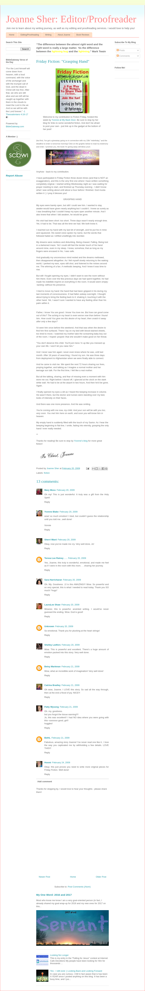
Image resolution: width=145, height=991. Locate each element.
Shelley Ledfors (52, 645)
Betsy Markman (52, 666)
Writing (48, 35)
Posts (121, 50)
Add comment (44, 781)
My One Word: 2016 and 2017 (54, 894)
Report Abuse (14, 175)
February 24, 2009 (61, 762)
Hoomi (47, 762)
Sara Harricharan (53, 580)
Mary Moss (50, 490)
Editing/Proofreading (30, 35)
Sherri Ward (50, 539)
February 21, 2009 (70, 666)
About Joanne (64, 35)
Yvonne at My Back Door (64, 120)
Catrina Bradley (52, 685)
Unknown (49, 626)
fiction (47, 473)
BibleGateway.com (15, 126)
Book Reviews (82, 35)
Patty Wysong (51, 707)
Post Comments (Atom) (79, 886)
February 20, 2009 (66, 490)
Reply (47, 502)
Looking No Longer (59, 955)
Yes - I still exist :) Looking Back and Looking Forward (76, 971)
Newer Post (44, 877)
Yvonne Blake (51, 511)
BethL (47, 738)
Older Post (101, 877)
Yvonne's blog (81, 441)
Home (11, 35)
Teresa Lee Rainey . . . (55, 558)
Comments (123, 56)
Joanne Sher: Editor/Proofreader (71, 19)
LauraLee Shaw (52, 604)
